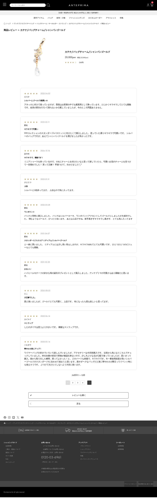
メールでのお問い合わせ (49, 450)
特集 (79, 460)
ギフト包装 (7, 460)
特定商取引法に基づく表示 (144, 488)
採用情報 (119, 453)
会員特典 (7, 450)
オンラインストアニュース (87, 463)
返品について (8, 456)
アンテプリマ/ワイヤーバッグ (24, 24)
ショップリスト (83, 453)
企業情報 (119, 450)
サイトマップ (8, 466)
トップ (8, 24)
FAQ (5, 463)
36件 (81, 63)
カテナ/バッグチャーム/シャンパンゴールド (84, 24)
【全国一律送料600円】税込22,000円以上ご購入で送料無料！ (78, 13)
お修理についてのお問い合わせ (51, 453)
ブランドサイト (83, 450)
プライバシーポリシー (126, 488)
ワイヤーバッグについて (86, 456)
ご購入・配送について (11, 453)
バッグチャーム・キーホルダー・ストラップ (51, 24)
